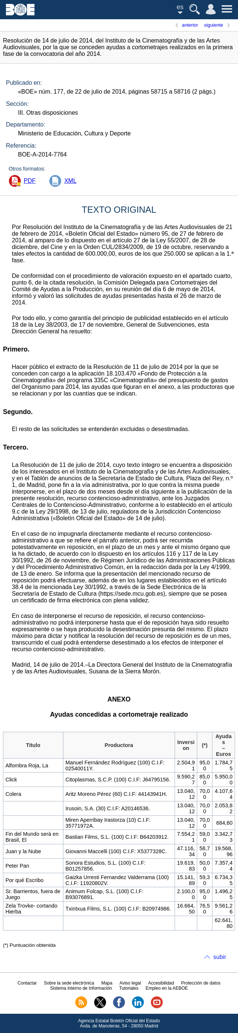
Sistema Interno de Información (81, 988)
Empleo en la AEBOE (167, 988)
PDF (30, 181)
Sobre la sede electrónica (69, 983)
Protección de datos (201, 983)
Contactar (27, 983)
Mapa (106, 983)
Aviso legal (130, 983)
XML (70, 181)
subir (219, 957)
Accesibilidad (161, 983)
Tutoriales (128, 988)
